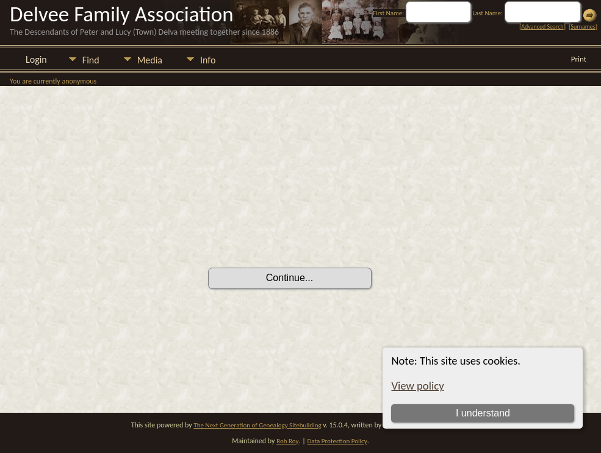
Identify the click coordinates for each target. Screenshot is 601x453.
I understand (483, 413)
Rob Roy (287, 441)
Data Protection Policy (337, 441)
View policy (417, 386)
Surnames (582, 26)
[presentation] (301, 233)
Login (36, 59)
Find (90, 60)
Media (149, 60)
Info (207, 60)
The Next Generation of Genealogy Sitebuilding (257, 425)
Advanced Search (542, 26)
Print (578, 58)
